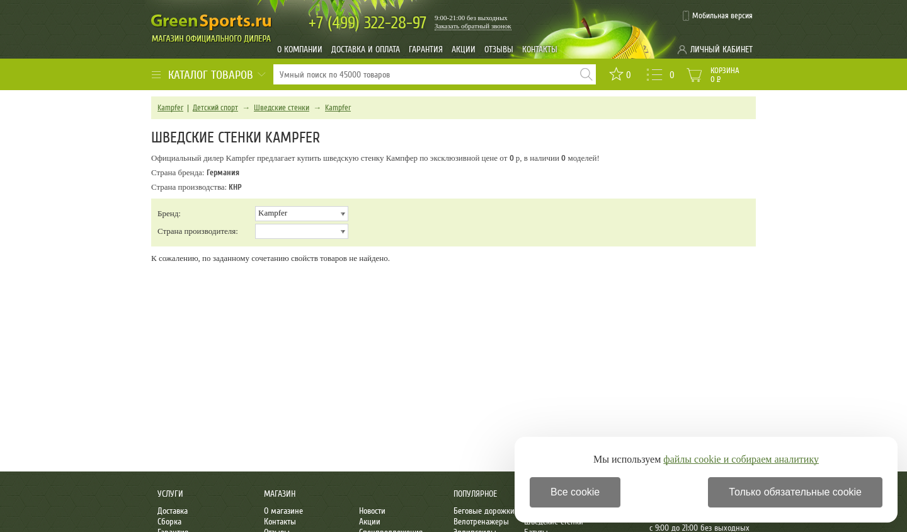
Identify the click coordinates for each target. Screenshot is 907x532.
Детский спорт (215, 108)
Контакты (539, 49)
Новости (372, 511)
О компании (299, 49)
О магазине (283, 511)
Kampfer (170, 108)
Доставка (172, 511)
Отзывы (498, 49)
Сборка (169, 521)
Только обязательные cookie (795, 492)
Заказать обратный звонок (473, 26)
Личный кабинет (721, 49)
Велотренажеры (481, 521)
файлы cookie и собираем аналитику (741, 459)
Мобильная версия (722, 16)
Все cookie (575, 492)
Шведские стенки (281, 108)
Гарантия (426, 49)
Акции (464, 49)
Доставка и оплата (365, 49)
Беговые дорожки (484, 511)
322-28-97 (367, 23)
